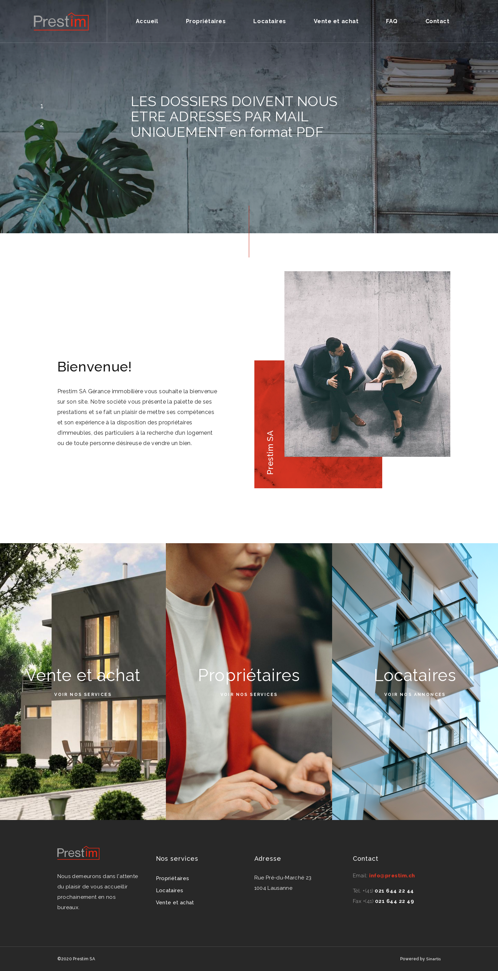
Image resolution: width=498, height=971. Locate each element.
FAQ (392, 21)
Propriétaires (206, 21)
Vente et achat (336, 21)
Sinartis (433, 958)
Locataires (269, 21)
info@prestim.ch (392, 876)
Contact (437, 21)
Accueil (147, 21)
